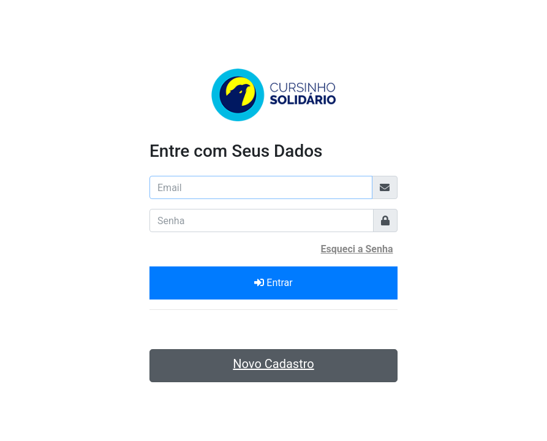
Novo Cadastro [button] (273, 363)
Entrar (273, 282)
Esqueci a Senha (357, 249)
